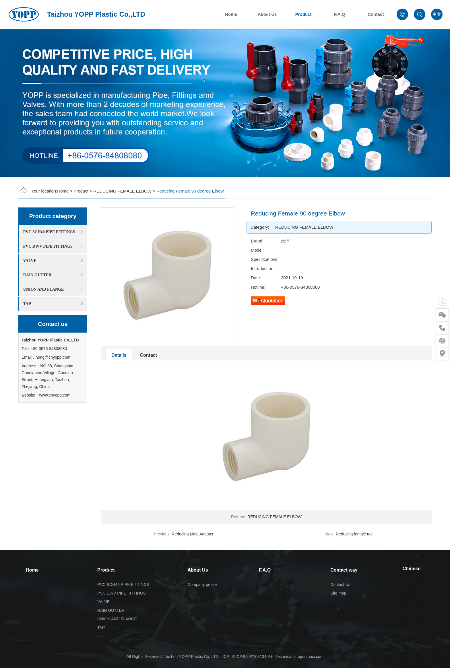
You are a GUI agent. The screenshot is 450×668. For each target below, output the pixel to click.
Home (233, 14)
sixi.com (316, 656)
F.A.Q (341, 14)
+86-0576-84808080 (326, 287)
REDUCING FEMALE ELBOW (122, 189)
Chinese (411, 568)
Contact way (343, 570)
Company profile (202, 584)
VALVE (103, 601)
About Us (268, 14)
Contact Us (340, 584)
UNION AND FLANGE (117, 619)
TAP (101, 627)
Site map (338, 593)
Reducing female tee (354, 534)
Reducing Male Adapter (193, 534)
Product (305, 14)
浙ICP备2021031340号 (252, 656)
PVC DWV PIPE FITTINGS (121, 593)
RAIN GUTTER (111, 610)
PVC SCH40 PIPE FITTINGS (123, 584)
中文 (436, 14)
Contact (377, 14)
